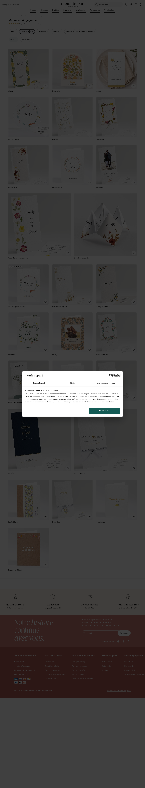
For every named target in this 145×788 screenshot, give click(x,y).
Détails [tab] (72, 383)
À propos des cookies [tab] (106, 383)
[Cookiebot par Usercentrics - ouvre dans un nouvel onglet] (110, 375)
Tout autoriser (104, 411)
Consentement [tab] (39, 383)
